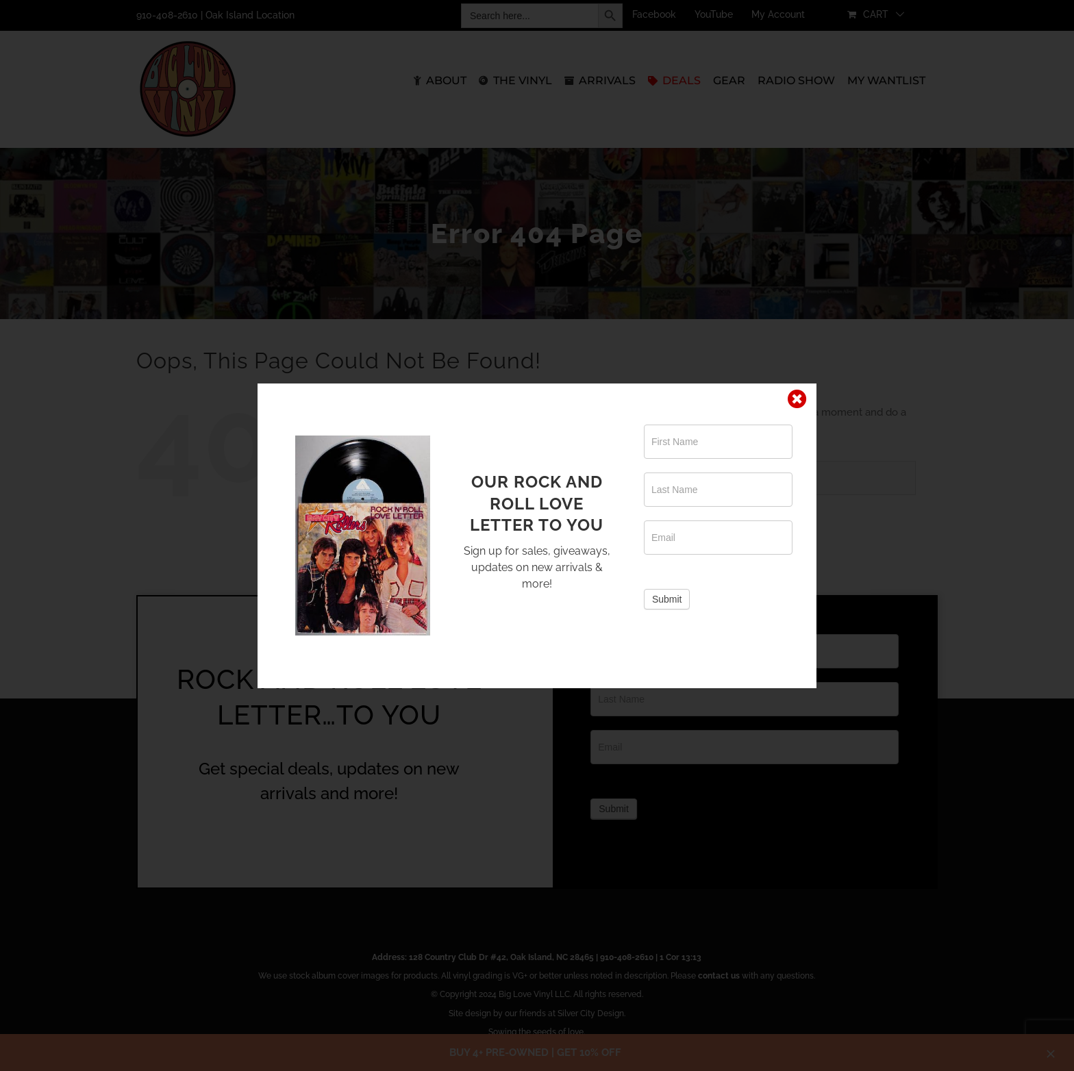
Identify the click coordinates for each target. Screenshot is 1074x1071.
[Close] (797, 399)
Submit (667, 599)
